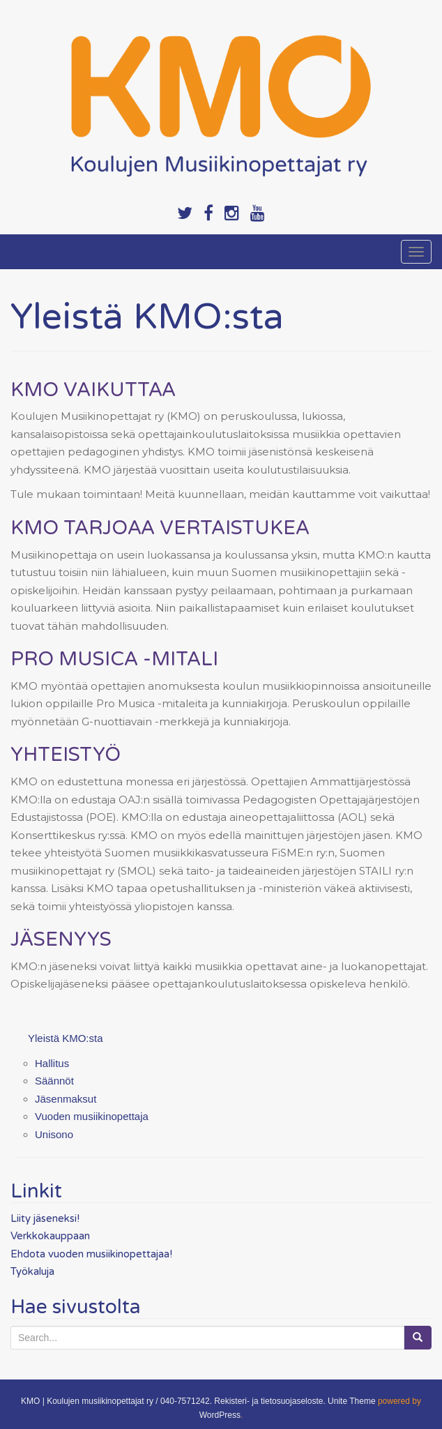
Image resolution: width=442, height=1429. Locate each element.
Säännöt (54, 1081)
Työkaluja (32, 1271)
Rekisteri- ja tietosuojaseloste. (269, 1401)
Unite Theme (351, 1401)
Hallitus (52, 1063)
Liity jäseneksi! (44, 1218)
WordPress (220, 1415)
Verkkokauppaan (50, 1236)
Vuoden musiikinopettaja (91, 1116)
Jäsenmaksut (65, 1099)
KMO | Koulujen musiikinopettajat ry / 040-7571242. (116, 1401)
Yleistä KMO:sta (65, 1038)
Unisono (54, 1134)
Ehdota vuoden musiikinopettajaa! (91, 1254)
